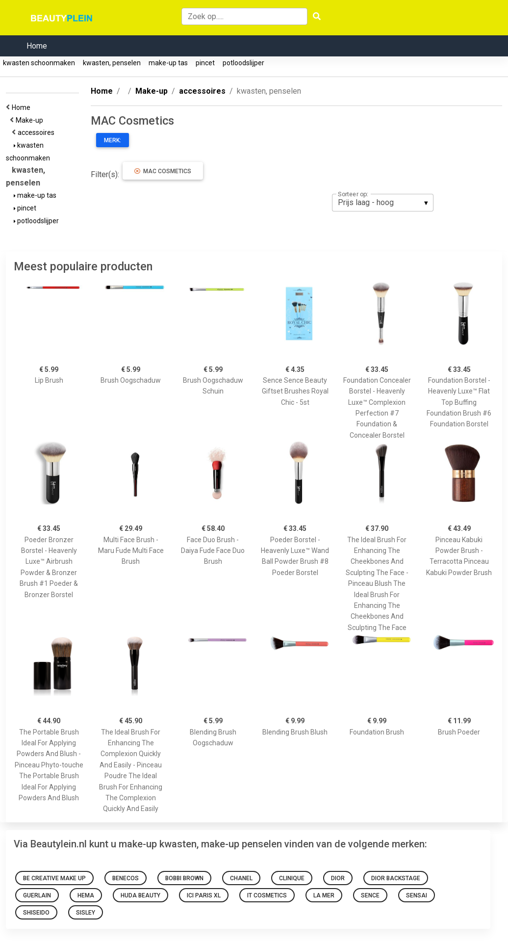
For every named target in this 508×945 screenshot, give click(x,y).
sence (370, 895)
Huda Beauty (140, 895)
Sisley (85, 912)
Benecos (125, 878)
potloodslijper (243, 63)
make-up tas (168, 63)
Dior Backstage (395, 878)
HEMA (85, 895)
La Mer (323, 895)
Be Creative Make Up (54, 878)
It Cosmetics (267, 895)
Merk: (112, 140)
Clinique (292, 878)
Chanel (241, 878)
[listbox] (382, 202)
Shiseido (36, 912)
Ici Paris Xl (204, 895)
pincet (205, 63)
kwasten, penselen (112, 63)
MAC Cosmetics (162, 171)
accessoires (37, 132)
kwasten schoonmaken (39, 63)
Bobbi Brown (184, 878)
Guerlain (37, 895)
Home (36, 46)
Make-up (31, 120)
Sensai (416, 895)
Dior (338, 878)
